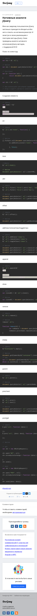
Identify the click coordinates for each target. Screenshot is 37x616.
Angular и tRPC (10, 554)
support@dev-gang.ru (8, 608)
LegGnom (18, 15)
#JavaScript (6, 488)
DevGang (7, 3)
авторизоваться (19, 512)
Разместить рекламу (18, 586)
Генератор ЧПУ (7, 595)
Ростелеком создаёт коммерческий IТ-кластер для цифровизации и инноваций (16, 543)
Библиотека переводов (22, 595)
